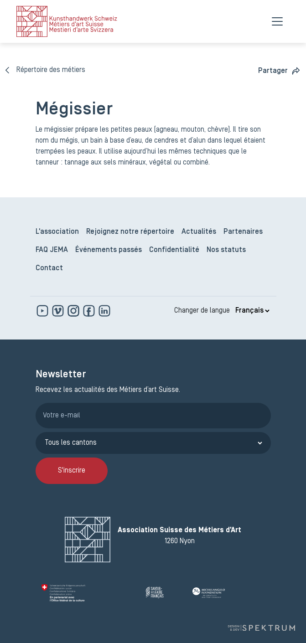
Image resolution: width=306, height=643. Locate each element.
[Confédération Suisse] (90, 593)
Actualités (199, 232)
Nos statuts (226, 250)
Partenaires (243, 232)
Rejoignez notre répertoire (130, 232)
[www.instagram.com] (74, 311)
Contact (49, 268)
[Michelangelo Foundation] (228, 592)
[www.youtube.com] (43, 311)
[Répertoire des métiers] (45, 70)
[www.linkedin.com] (104, 311)
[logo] (66, 21)
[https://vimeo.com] (59, 311)
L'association (57, 232)
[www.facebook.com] (90, 311)
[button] (279, 71)
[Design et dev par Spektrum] (261, 627)
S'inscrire (71, 471)
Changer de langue (202, 311)
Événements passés (108, 250)
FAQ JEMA (52, 250)
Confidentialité (174, 250)
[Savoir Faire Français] (165, 593)
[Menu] (277, 21)
